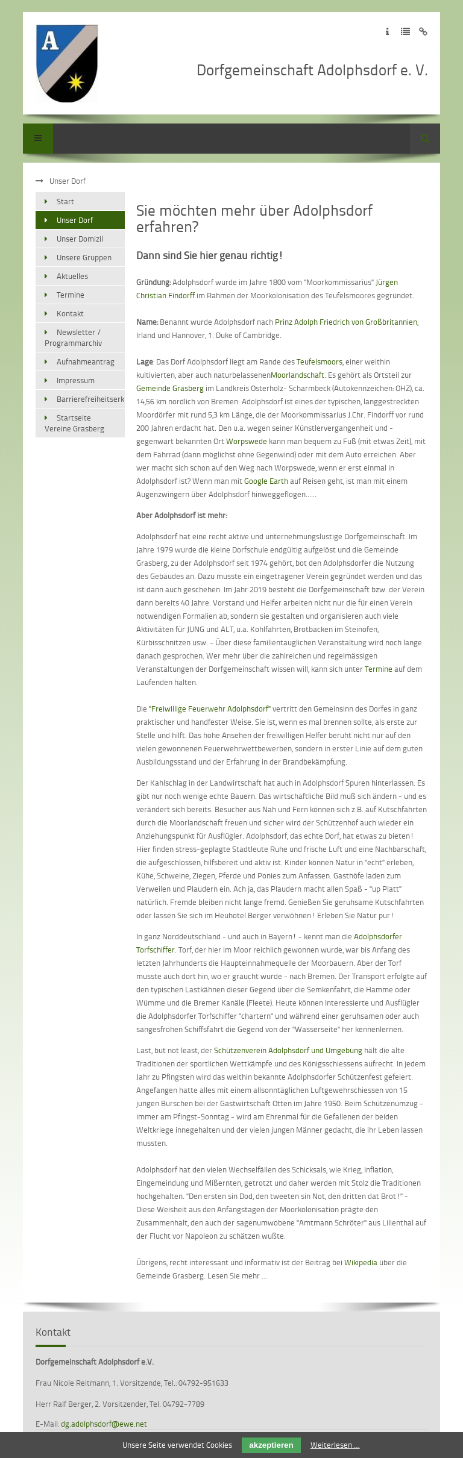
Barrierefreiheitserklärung (91, 398)
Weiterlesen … (335, 1444)
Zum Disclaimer (423, 31)
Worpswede (246, 441)
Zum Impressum (387, 31)
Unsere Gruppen (84, 257)
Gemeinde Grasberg (170, 388)
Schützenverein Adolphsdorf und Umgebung (289, 1050)
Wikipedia (360, 1262)
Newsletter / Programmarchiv (73, 337)
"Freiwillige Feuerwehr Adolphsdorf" (210, 708)
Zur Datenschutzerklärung (405, 31)
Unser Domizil (80, 238)
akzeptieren (271, 1445)
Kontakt (70, 313)
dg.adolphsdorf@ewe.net (104, 1423)
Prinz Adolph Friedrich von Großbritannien (346, 321)
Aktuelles (72, 276)
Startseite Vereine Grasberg (74, 423)
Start (65, 201)
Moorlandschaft (297, 374)
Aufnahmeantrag (86, 361)
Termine (378, 668)
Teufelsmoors (319, 361)
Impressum (76, 380)
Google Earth (266, 480)
